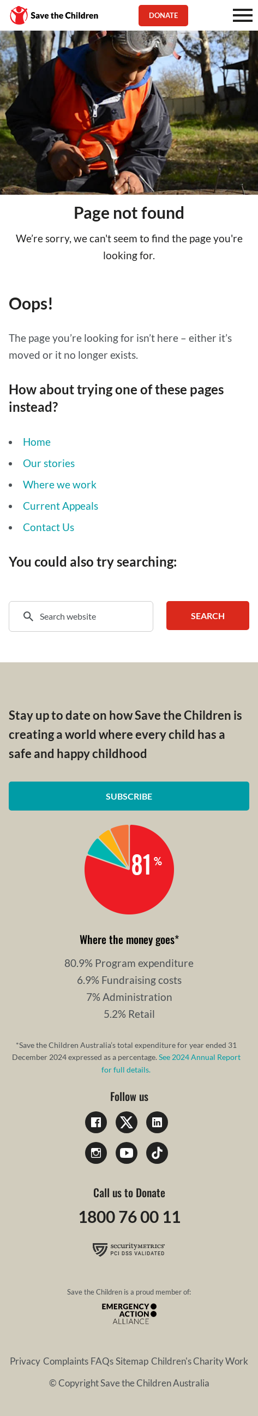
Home (37, 441)
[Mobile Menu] (242, 15)
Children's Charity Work (199, 1361)
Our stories (49, 463)
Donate (163, 15)
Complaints (65, 1361)
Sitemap (132, 1361)
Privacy (25, 1361)
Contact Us (48, 527)
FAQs (102, 1361)
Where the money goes (127, 939)
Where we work (60, 484)
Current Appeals (60, 505)
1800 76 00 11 (129, 1216)
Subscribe (129, 796)
